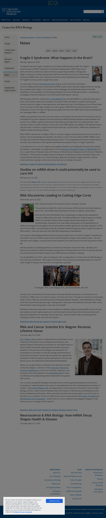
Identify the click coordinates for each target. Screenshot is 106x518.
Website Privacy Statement (23, 512)
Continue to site (54, 501)
